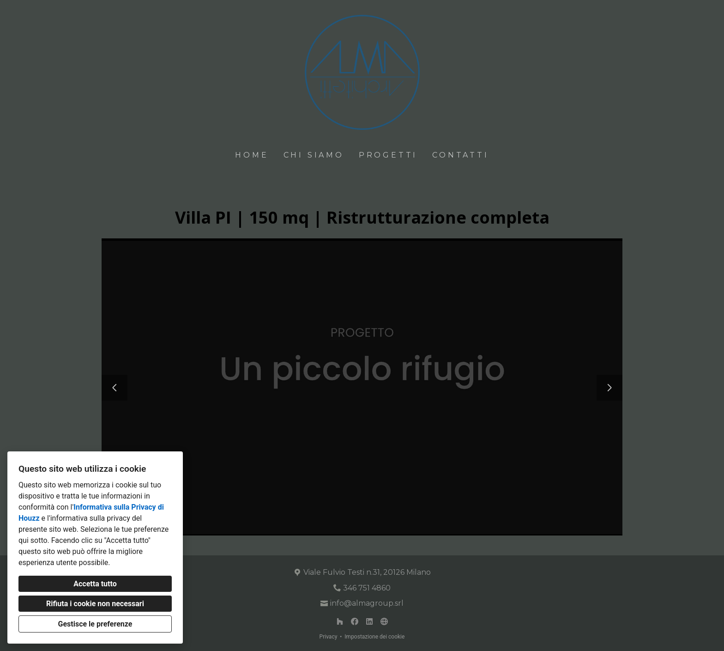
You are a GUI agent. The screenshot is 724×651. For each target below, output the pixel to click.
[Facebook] (355, 621)
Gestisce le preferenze (95, 624)
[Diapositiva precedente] (114, 388)
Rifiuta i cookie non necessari (95, 603)
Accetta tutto (94, 583)
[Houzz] (340, 621)
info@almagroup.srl (367, 603)
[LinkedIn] (369, 621)
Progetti (388, 155)
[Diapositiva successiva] (609, 388)
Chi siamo (314, 155)
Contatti (460, 155)
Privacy (329, 636)
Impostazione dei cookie (374, 636)
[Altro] (384, 621)
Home (251, 155)
